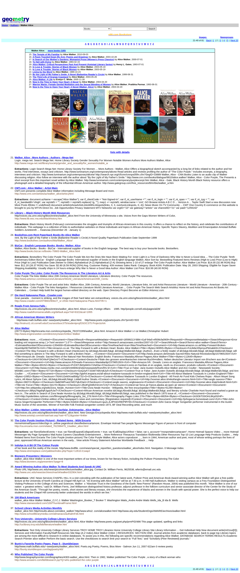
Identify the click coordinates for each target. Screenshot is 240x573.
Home (5, 25)
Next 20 (234, 40)
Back (208, 40)
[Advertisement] (120, 8)
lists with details (120, 152)
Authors (14, 25)
